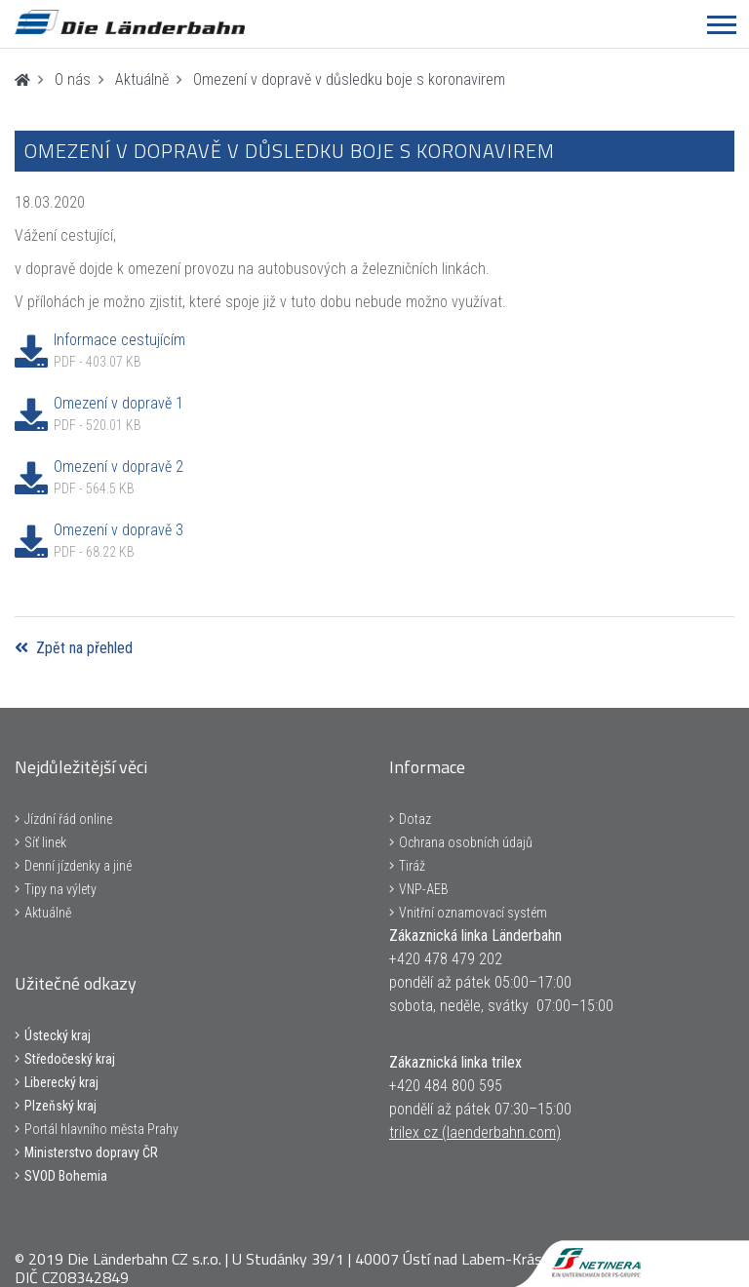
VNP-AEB (424, 889)
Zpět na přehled (74, 648)
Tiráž (412, 866)
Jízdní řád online (68, 819)
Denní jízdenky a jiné (78, 866)
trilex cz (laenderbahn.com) (475, 1132)
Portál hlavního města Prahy (101, 1129)
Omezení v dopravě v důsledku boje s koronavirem (349, 79)
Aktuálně (142, 79)
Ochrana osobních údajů (465, 842)
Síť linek (45, 842)
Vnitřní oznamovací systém (473, 912)
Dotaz (415, 819)
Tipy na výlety (60, 889)
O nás (73, 79)
